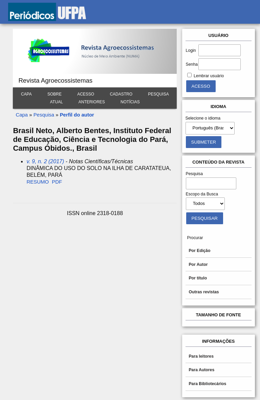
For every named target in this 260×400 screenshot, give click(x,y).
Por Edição (199, 250)
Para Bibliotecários (207, 383)
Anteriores (92, 102)
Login (191, 50)
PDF (57, 182)
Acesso (85, 94)
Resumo (37, 182)
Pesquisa (158, 94)
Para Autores (201, 369)
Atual (56, 102)
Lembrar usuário (209, 75)
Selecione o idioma (203, 118)
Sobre (54, 94)
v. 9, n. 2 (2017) (45, 161)
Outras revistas (204, 292)
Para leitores (201, 356)
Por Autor (198, 264)
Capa (26, 94)
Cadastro (121, 94)
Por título (198, 278)
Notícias (130, 102)
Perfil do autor (77, 115)
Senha (192, 64)
